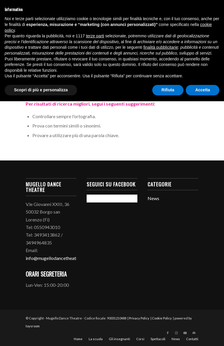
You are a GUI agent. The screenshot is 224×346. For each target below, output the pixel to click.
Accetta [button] (202, 90)
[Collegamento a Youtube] (185, 332)
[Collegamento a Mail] (194, 332)
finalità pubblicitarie (160, 47)
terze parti (95, 36)
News (153, 198)
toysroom (33, 326)
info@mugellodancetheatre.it (55, 258)
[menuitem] (78, 339)
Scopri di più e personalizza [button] (41, 90)
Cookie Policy (162, 318)
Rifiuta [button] (168, 90)
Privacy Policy (139, 318)
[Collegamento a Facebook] (167, 332)
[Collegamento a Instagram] (176, 332)
